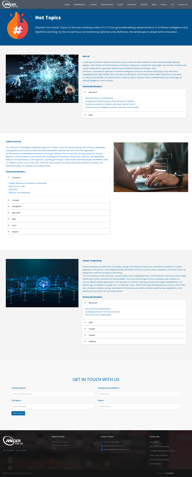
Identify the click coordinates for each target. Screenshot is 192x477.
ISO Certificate (156, 464)
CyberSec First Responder (19, 192)
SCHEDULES (131, 4)
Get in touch (18, 413)
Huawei (15, 231)
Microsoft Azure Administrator (98, 308)
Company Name (19, 387)
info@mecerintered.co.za (114, 446)
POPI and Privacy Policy (159, 459)
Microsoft (93, 92)
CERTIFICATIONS (107, 4)
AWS (91, 115)
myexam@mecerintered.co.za (116, 449)
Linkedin (22, 450)
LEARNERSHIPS (79, 4)
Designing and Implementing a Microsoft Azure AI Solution (109, 101)
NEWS (154, 4)
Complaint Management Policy (162, 451)
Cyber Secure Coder (17, 186)
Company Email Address (109, 387)
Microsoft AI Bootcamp (159, 446)
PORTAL (164, 4)
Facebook (10, 450)
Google (92, 329)
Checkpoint (16, 206)
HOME (67, 4)
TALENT (120, 4)
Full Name (16, 400)
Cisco (14, 225)
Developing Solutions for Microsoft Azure (102, 312)
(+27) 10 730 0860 (111, 442)
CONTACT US (183, 4)
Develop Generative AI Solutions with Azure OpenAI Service (110, 104)
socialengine (169, 473)
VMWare (92, 341)
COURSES (93, 4)
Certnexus (16, 177)
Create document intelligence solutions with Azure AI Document (112, 107)
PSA (172, 4)
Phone (101, 400)
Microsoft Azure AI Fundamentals (99, 98)
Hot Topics (154, 442)
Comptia (15, 200)
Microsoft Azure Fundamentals (98, 314)
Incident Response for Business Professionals (28, 183)
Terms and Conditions (159, 455)
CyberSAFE (13, 189)
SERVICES (144, 4)
